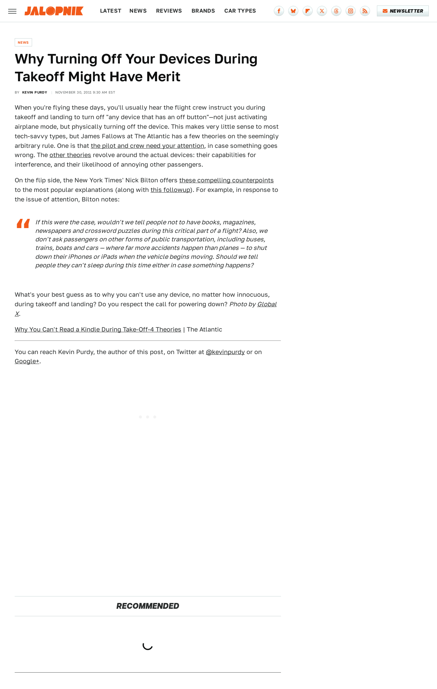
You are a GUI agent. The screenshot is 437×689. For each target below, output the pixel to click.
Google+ (27, 361)
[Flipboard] (307, 11)
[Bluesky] (293, 11)
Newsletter (403, 11)
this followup (170, 189)
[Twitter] (322, 11)
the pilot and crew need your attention (147, 145)
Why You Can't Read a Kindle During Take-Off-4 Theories (98, 329)
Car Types (240, 11)
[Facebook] (279, 11)
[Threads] (336, 11)
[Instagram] (351, 11)
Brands (203, 11)
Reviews (169, 11)
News (138, 11)
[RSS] (365, 11)
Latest (110, 11)
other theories (70, 154)
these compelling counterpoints (226, 180)
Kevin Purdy (34, 92)
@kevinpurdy (225, 351)
